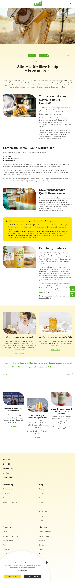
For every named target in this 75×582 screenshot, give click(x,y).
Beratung (7, 527)
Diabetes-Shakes (44, 498)
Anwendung (8, 468)
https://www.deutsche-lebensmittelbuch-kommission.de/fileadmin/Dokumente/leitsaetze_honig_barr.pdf (38, 363)
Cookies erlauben (12, 576)
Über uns (43, 527)
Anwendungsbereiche (10, 502)
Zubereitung (7, 493)
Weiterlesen (13, 426)
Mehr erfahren (19, 354)
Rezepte (41, 507)
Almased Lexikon (8, 540)
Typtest (5, 532)
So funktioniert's (8, 489)
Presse (41, 554)
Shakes (41, 502)
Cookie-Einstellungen (32, 576)
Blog (41, 484)
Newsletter (6, 554)
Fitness (41, 520)
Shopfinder (8, 477)
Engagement (43, 545)
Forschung (42, 540)
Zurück (5, 374)
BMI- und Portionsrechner (11, 536)
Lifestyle (41, 516)
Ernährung (32, 56)
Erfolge (6, 473)
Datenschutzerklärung (22, 570)
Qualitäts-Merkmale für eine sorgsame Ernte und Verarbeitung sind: (30, 221)
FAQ (4, 545)
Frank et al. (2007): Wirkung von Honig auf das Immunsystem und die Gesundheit (30, 367)
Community (6, 549)
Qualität (6, 464)
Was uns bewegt (44, 536)
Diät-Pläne (6, 498)
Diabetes (42, 493)
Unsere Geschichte (45, 532)
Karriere (41, 549)
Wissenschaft (44, 56)
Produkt (6, 459)
